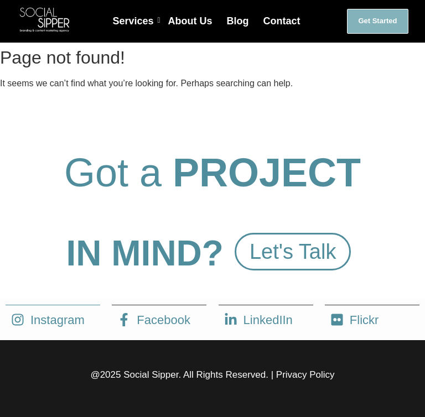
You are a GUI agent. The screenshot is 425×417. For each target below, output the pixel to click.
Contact (281, 21)
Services (134, 21)
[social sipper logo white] (44, 19)
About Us (190, 21)
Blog (238, 21)
